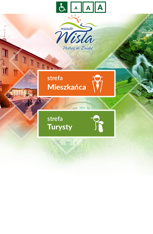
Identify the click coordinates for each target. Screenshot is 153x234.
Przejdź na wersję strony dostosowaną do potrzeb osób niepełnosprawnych (61, 7)
